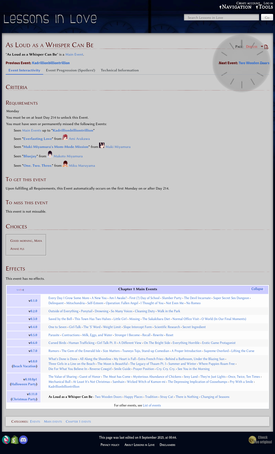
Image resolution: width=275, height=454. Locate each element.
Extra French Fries (150, 359)
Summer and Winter (182, 364)
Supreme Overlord (216, 351)
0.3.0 (33, 319)
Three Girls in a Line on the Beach (71, 364)
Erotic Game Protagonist (219, 343)
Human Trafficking (82, 343)
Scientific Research (167, 327)
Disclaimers (167, 444)
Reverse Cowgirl (100, 369)
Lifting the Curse (242, 351)
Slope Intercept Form (137, 327)
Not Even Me (175, 303)
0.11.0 (33, 394)
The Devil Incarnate (197, 298)
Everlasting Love (37, 138)
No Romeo (193, 303)
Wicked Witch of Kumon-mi (146, 382)
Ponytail (86, 311)
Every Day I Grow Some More (68, 298)
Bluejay (30, 156)
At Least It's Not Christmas (91, 382)
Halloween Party (23, 384)
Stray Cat (166, 397)
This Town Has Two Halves (92, 319)
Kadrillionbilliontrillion (51, 63)
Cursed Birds (57, 343)
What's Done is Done (62, 359)
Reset (169, 335)
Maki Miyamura (118, 146)
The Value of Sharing (62, 377)
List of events (152, 405)
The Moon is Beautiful (112, 364)
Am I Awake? (118, 298)
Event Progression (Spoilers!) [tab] (70, 70)
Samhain (119, 382)
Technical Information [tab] (120, 70)
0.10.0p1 (31, 379)
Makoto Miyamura (68, 156)
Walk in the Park (168, 311)
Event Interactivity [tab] (25, 70)
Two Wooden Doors (254, 63)
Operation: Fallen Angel (122, 303)
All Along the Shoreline (95, 359)
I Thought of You (152, 303)
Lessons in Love (51, 20)
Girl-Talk (75, 327)
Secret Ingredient (194, 327)
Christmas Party (24, 399)
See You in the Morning (193, 369)
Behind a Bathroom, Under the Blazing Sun (195, 359)
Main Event (74, 54)
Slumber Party (172, 298)
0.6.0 (33, 343)
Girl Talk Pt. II (106, 343)
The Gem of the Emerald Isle (80, 351)
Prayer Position (143, 369)
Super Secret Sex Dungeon (231, 298)
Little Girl (119, 319)
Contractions (71, 335)
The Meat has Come (116, 377)
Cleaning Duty (145, 311)
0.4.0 (33, 327)
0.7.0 (33, 351)
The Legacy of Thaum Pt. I (148, 364)
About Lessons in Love (139, 444)
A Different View (129, 343)
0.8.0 (33, 361)
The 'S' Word (92, 327)
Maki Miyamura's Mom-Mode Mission (55, 146)
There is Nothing (187, 397)
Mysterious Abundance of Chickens (157, 377)
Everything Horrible (186, 343)
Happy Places (133, 397)
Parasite (53, 335)
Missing (134, 319)
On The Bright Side (157, 343)
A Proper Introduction (186, 351)
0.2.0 (33, 311)
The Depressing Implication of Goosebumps (197, 382)
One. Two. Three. (37, 165)
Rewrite (158, 335)
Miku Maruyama (82, 165)
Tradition (151, 397)
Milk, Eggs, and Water (97, 335)
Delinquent (56, 303)
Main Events (31, 130)
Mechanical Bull (59, 382)
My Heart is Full (125, 359)
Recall (146, 335)
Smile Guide (122, 369)
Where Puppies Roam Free (217, 364)
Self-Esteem (95, 303)
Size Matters (111, 351)
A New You (99, 298)
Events (35, 421)
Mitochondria (75, 303)
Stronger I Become (127, 335)
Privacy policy (109, 444)
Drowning (101, 311)
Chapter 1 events (78, 421)
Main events (53, 421)
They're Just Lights (213, 377)
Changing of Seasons (215, 397)
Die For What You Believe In (67, 369)
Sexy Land (191, 377)
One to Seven (57, 327)
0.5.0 (33, 335)
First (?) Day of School (144, 298)
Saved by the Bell (60, 319)
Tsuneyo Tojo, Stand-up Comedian (145, 351)
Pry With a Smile (241, 382)
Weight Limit (112, 327)
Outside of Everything (63, 311)
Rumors (53, 351)
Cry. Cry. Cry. (166, 369)
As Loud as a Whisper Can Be (70, 397)
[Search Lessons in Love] (221, 17)
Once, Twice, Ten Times (244, 377)
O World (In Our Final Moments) (223, 319)
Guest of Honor (89, 377)
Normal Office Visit (185, 319)
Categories (19, 421)
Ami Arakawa (79, 138)
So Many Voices (121, 311)
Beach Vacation (24, 366)
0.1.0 (33, 301)
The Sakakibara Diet (156, 319)
